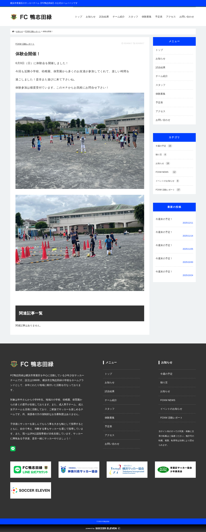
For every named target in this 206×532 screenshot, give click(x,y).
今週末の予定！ (164, 219)
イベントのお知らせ (167, 181)
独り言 (161, 154)
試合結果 (104, 16)
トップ (78, 16)
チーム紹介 (119, 16)
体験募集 (146, 16)
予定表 (158, 16)
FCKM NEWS (166, 172)
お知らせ (91, 16)
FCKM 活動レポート (24, 44)
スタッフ (133, 16)
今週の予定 (164, 146)
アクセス (171, 16)
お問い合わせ (186, 16)
